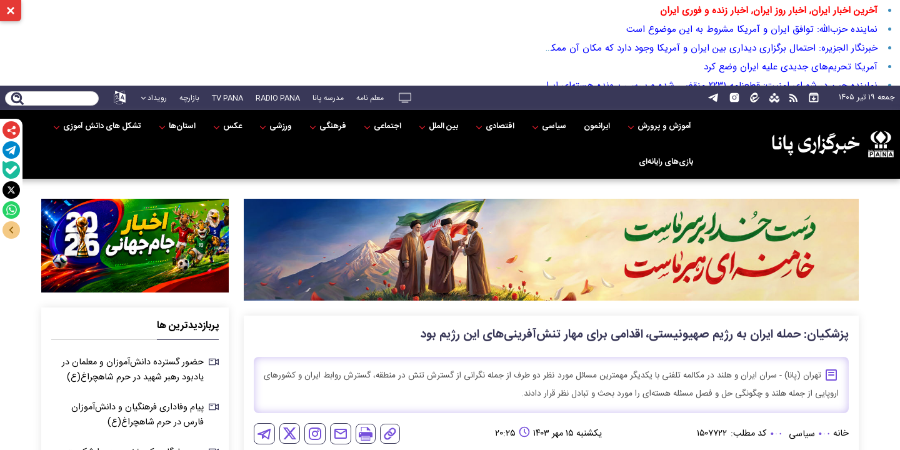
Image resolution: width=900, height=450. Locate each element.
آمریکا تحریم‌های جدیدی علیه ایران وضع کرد (791, 66)
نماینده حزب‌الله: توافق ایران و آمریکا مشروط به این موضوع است (752, 29)
